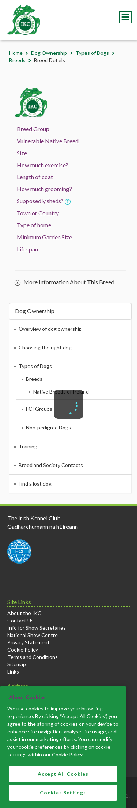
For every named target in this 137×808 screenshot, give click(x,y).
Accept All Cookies (63, 780)
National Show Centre (32, 635)
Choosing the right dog (45, 347)
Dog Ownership (49, 53)
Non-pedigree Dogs (48, 427)
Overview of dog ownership (50, 329)
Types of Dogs (92, 53)
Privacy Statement (28, 642)
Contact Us (20, 620)
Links (13, 671)
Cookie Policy (22, 649)
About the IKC (24, 613)
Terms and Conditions (32, 657)
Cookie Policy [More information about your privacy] (67, 760)
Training (28, 446)
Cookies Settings (63, 799)
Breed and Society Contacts (51, 465)
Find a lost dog (35, 484)
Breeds (17, 60)
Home (16, 53)
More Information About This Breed (64, 282)
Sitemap (16, 664)
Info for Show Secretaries (36, 628)
